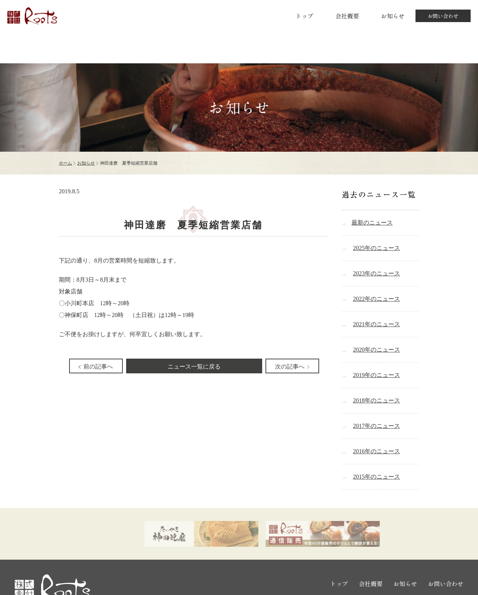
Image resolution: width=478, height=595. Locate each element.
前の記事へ (98, 366)
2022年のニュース (376, 299)
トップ (304, 15)
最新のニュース (372, 222)
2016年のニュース (376, 451)
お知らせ (392, 15)
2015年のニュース (376, 476)
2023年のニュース (376, 273)
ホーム (65, 163)
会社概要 (347, 15)
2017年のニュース (376, 426)
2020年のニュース (376, 349)
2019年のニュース (376, 375)
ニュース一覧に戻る (194, 366)
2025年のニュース (376, 248)
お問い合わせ (443, 16)
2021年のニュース (376, 324)
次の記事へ (289, 366)
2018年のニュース (376, 400)
